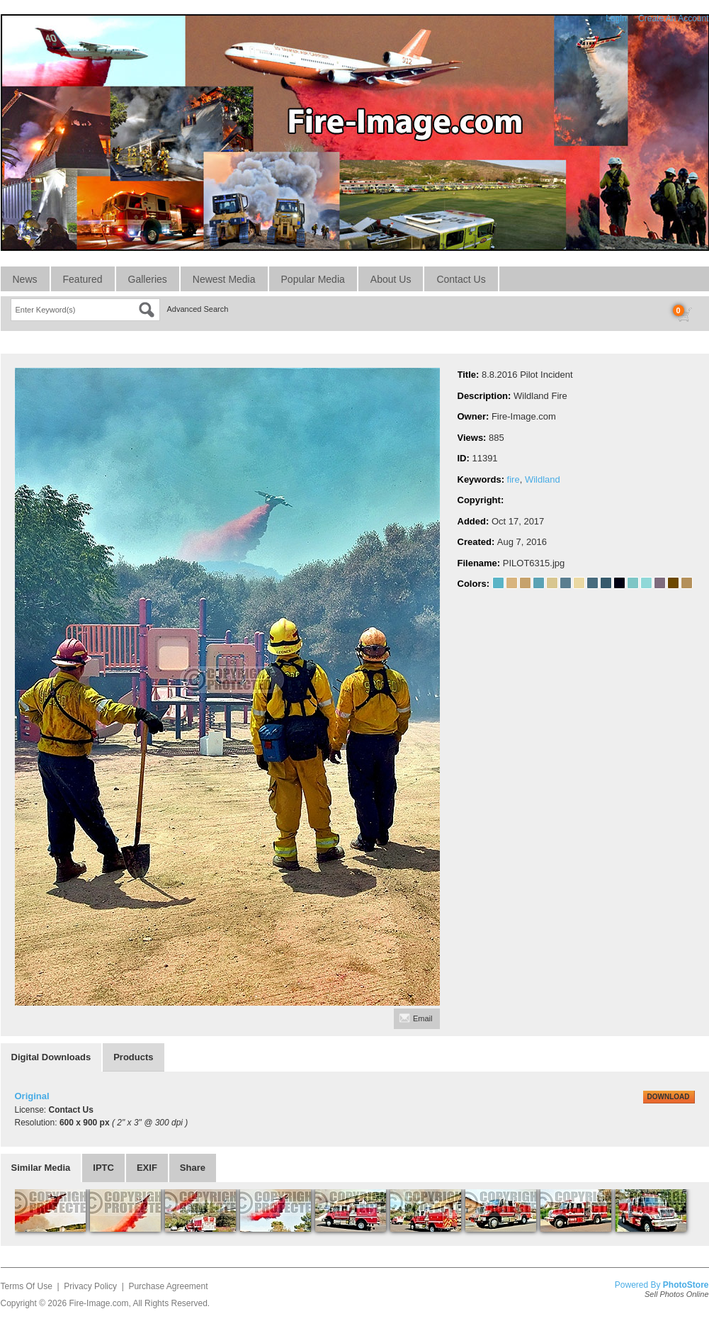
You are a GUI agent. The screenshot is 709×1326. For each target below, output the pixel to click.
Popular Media (313, 279)
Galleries (147, 279)
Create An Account (673, 18)
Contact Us (460, 279)
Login (616, 18)
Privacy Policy (90, 1286)
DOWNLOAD (668, 1097)
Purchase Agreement (168, 1286)
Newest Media (224, 279)
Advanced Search (198, 309)
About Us (391, 279)
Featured (83, 279)
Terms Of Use (26, 1286)
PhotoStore (686, 1285)
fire (513, 479)
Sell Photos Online (677, 1294)
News (25, 279)
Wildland (542, 479)
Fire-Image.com (98, 1303)
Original (32, 1096)
